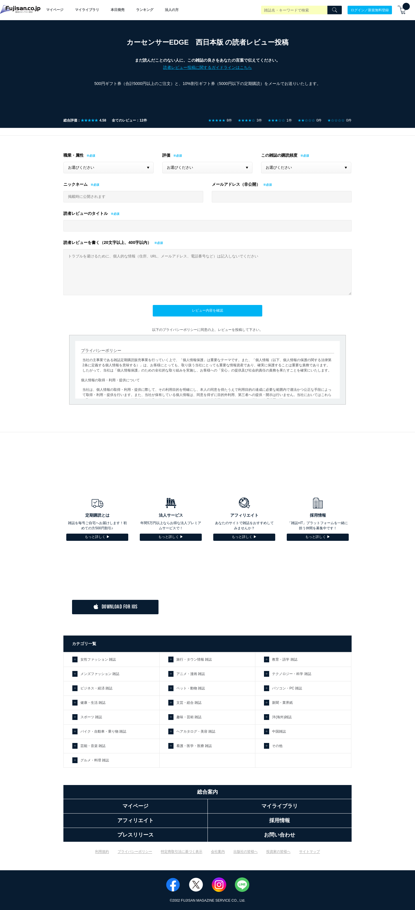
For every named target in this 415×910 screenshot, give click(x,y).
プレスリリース (135, 835)
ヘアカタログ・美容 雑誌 (195, 731)
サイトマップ (309, 852)
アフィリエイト (135, 820)
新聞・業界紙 (282, 703)
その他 (277, 746)
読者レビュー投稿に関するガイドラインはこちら (207, 67)
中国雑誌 (279, 731)
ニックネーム (75, 184)
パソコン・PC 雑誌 (287, 688)
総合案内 (207, 792)
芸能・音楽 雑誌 (92, 746)
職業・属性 (73, 155)
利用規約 (102, 852)
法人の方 (172, 10)
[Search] (334, 10)
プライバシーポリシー (135, 852)
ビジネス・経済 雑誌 (96, 688)
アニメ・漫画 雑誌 (190, 674)
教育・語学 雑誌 (284, 659)
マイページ (54, 10)
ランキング (144, 10)
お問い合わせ (279, 835)
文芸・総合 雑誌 (188, 703)
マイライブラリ (87, 10)
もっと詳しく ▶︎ (97, 537)
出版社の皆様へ (245, 852)
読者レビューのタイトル (85, 213)
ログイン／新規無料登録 (370, 10)
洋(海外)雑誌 (282, 717)
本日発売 (117, 10)
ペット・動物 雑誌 (190, 688)
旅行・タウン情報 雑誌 (194, 659)
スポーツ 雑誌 (91, 717)
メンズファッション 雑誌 (99, 674)
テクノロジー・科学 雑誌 (291, 674)
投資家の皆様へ (278, 852)
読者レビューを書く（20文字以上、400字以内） (107, 242)
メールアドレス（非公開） (236, 184)
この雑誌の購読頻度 (279, 155)
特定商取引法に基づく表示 (181, 852)
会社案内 (218, 852)
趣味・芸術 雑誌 (188, 717)
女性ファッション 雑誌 (98, 659)
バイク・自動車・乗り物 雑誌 (103, 731)
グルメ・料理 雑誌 (94, 760)
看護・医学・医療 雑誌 (194, 746)
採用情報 (279, 820)
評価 (166, 155)
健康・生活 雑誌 (92, 703)
